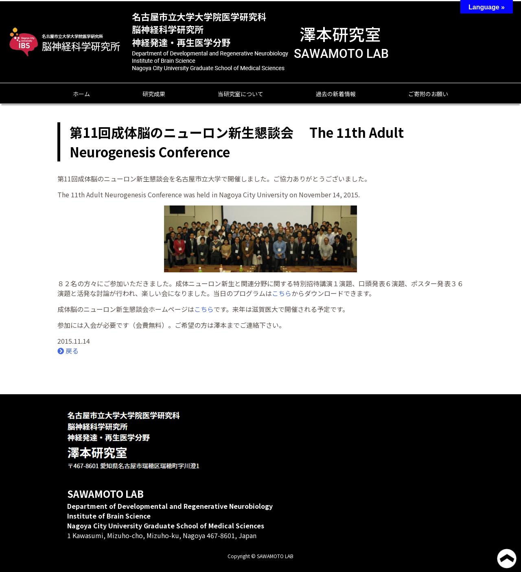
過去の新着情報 (336, 94)
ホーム (81, 94)
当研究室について (240, 94)
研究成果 (153, 94)
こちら (281, 293)
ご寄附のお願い (428, 94)
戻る (68, 351)
